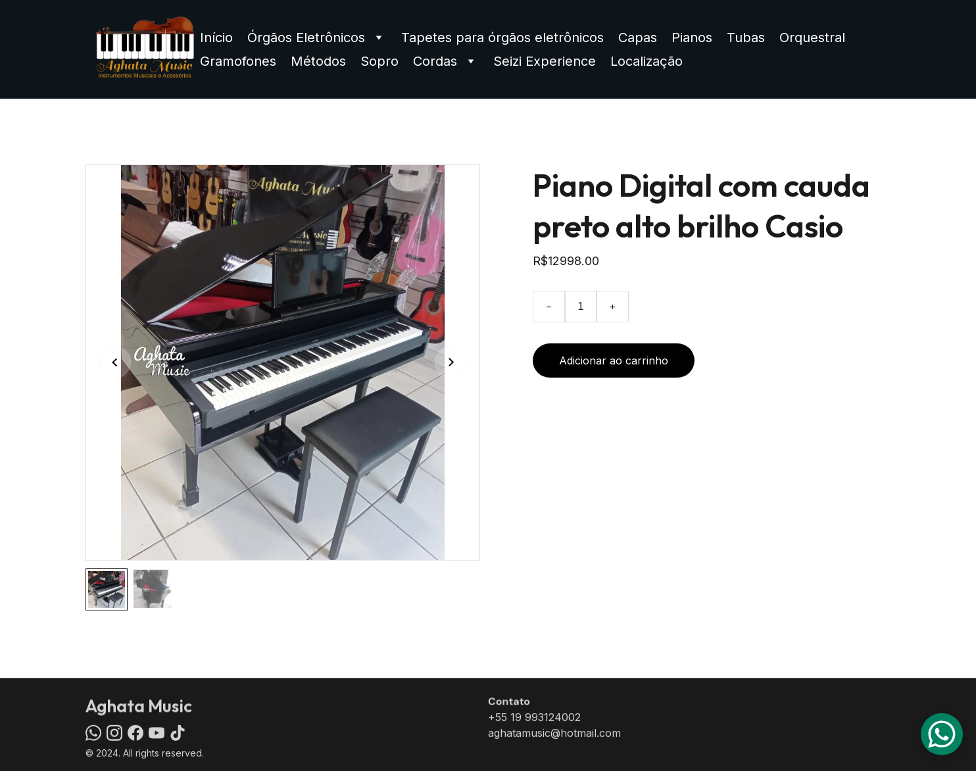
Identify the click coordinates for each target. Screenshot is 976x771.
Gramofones (238, 61)
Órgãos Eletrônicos (306, 37)
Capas (637, 37)
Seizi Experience (544, 61)
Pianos (691, 37)
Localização (646, 61)
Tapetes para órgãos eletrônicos (502, 37)
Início (216, 37)
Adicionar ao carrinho (613, 360)
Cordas (435, 61)
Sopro (379, 61)
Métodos (318, 61)
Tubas (746, 37)
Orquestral (812, 37)
